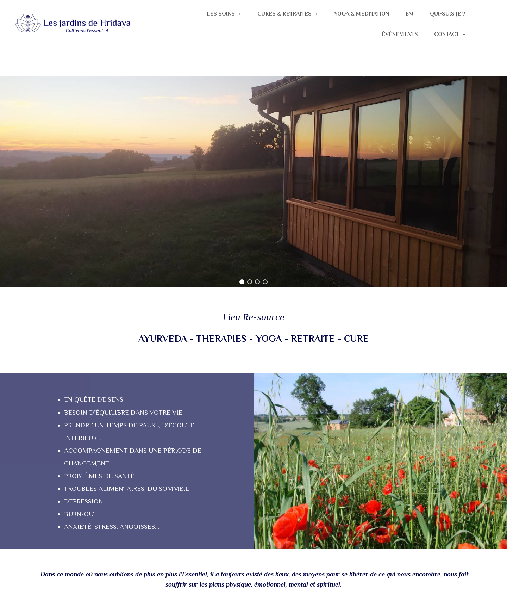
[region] (253, 181)
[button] (241, 281)
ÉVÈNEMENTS (400, 34)
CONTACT (449, 34)
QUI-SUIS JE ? (447, 14)
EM (409, 14)
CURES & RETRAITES (287, 14)
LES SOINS (223, 14)
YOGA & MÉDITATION (361, 14)
